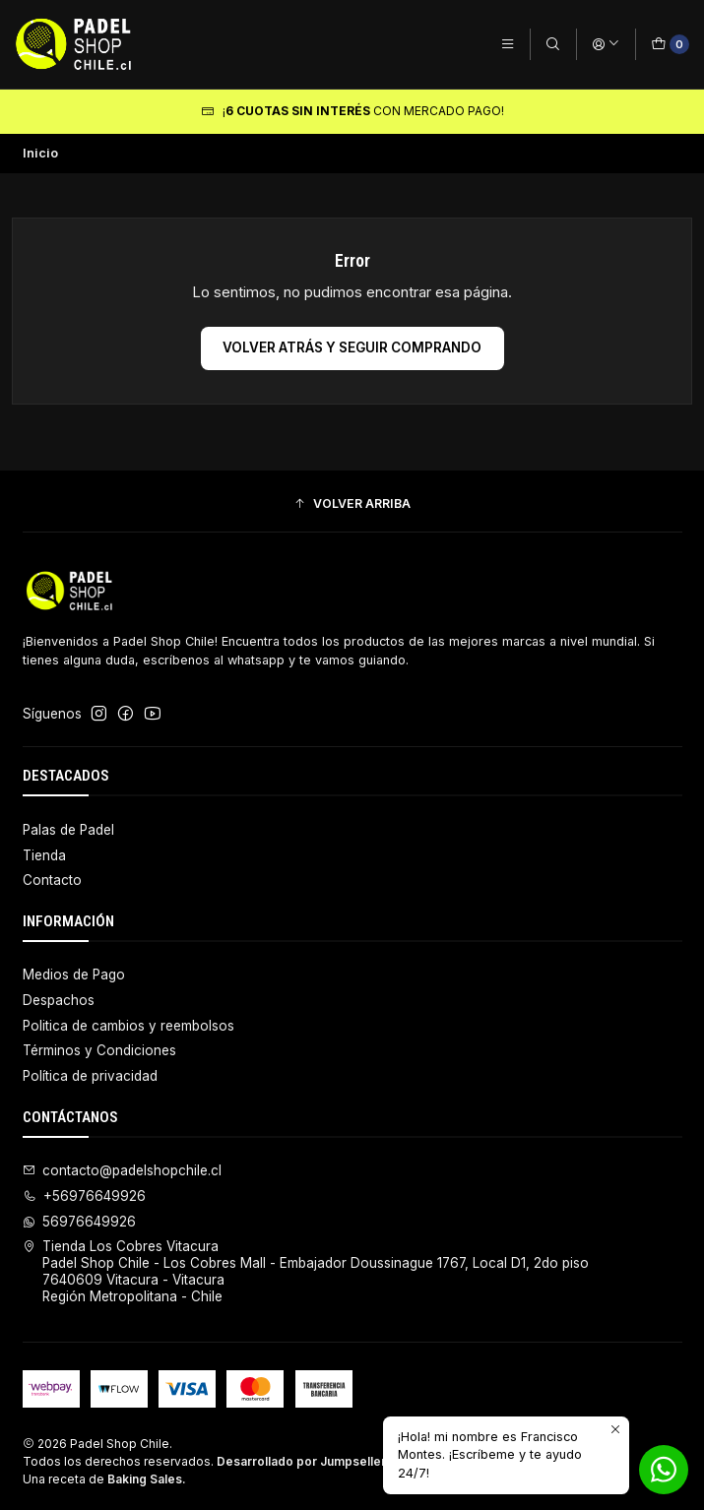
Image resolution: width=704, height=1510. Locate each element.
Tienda (44, 855)
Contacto (52, 880)
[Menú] (507, 44)
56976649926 (80, 1221)
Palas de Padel (68, 830)
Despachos (59, 1000)
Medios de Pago (74, 974)
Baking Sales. (146, 1479)
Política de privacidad (90, 1076)
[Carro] (670, 44)
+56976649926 (85, 1196)
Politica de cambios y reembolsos (128, 1026)
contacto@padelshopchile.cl (123, 1170)
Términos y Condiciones (99, 1050)
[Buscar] (553, 44)
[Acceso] (606, 44)
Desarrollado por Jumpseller (301, 1461)
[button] (352, 504)
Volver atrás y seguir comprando (352, 347)
